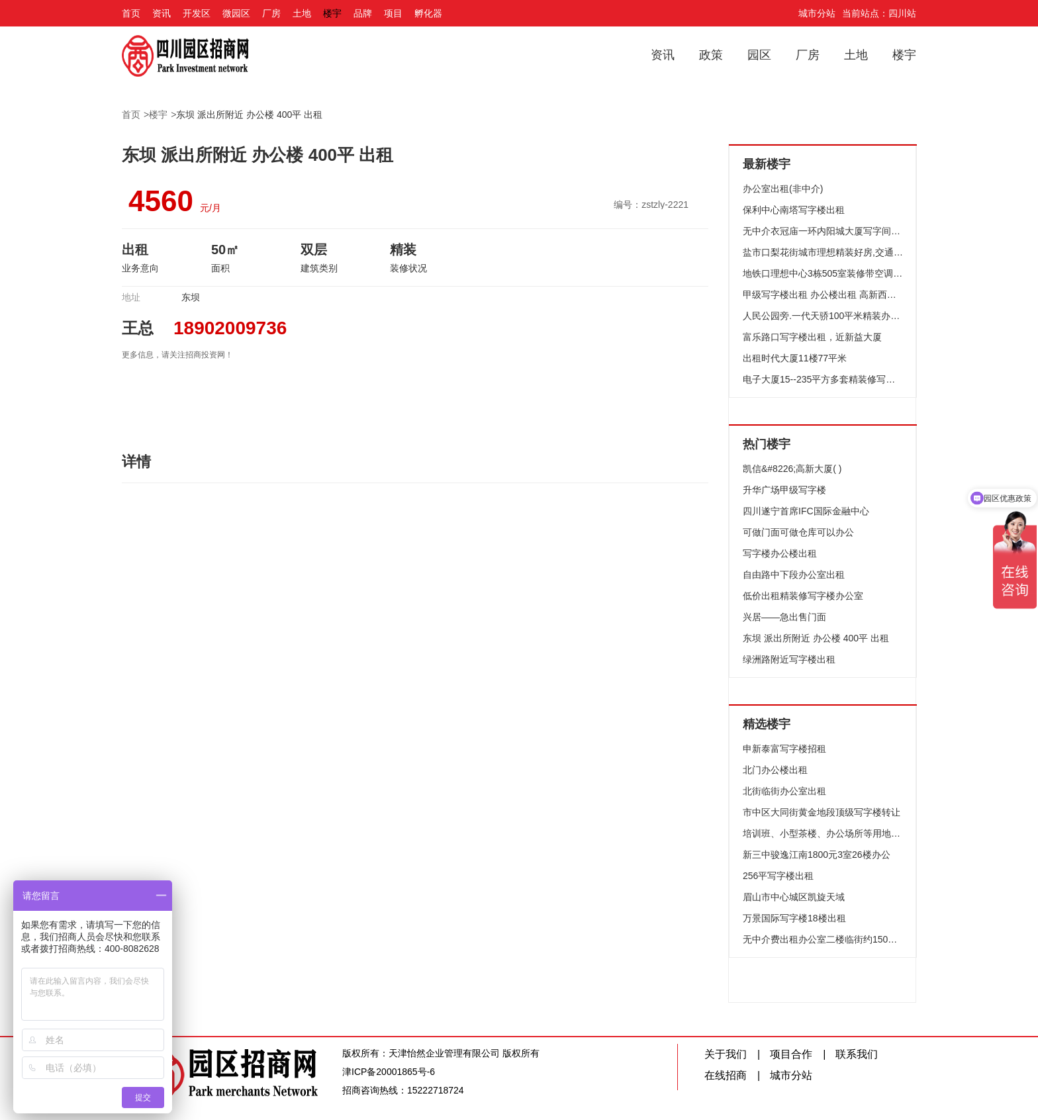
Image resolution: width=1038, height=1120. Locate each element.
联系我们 (856, 1054)
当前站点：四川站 (879, 13)
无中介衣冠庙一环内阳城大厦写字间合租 (823, 231)
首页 (131, 13)
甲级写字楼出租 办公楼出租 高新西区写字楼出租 (823, 294)
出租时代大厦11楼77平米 (795, 358)
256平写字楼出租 (778, 875)
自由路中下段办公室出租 (794, 574)
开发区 (197, 13)
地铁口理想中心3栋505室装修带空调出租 (823, 273)
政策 (711, 55)
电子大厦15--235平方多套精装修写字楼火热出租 (823, 379)
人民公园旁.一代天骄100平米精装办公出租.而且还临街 (823, 315)
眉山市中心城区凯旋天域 (794, 897)
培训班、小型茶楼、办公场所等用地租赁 (823, 833)
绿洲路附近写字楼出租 (789, 659)
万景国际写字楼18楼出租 (794, 918)
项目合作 (791, 1054)
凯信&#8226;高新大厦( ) (792, 468)
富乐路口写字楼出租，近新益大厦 (812, 337)
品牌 (363, 13)
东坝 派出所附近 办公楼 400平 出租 (249, 114)
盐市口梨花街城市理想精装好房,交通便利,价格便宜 (823, 252)
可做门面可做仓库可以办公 (798, 532)
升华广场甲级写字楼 (784, 490)
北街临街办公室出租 (784, 791)
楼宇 (332, 13)
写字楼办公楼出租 (780, 553)
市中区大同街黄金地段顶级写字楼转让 (821, 812)
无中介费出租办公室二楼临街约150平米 (823, 939)
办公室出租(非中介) (783, 188)
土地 (302, 13)
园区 (759, 55)
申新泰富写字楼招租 (784, 748)
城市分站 (816, 13)
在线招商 (725, 1075)
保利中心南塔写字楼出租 (794, 210)
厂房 (271, 13)
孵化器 (428, 13)
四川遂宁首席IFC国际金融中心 (806, 511)
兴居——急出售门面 (784, 617)
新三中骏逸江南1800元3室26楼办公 (816, 854)
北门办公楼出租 (775, 770)
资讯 (161, 13)
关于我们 (725, 1054)
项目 (393, 13)
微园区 (236, 13)
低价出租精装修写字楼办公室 (803, 595)
